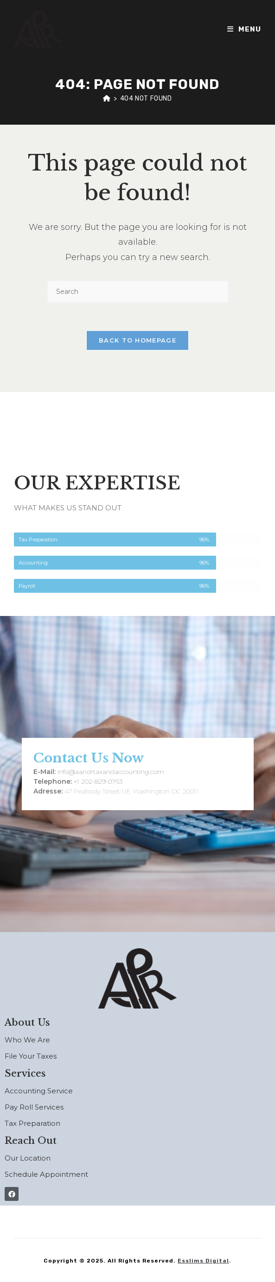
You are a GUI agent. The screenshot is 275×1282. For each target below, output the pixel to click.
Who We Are (27, 1039)
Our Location (28, 1158)
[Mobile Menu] (244, 29)
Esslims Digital (203, 1260)
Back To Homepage (137, 340)
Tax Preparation (32, 1123)
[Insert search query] (137, 292)
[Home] (107, 98)
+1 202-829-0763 (98, 781)
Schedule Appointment (46, 1174)
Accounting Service (39, 1090)
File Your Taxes (31, 1056)
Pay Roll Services (34, 1107)
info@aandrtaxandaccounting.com (111, 772)
